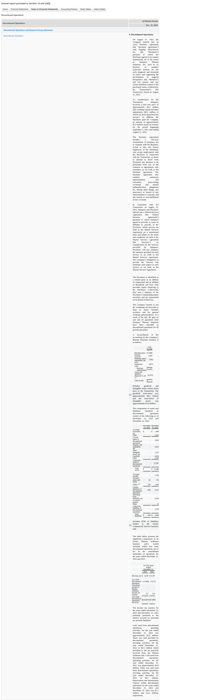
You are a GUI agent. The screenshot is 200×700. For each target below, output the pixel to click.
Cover (4, 9)
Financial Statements (18, 9)
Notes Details (98, 9)
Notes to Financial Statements (44, 9)
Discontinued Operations (13, 36)
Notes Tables (85, 9)
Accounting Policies (68, 9)
